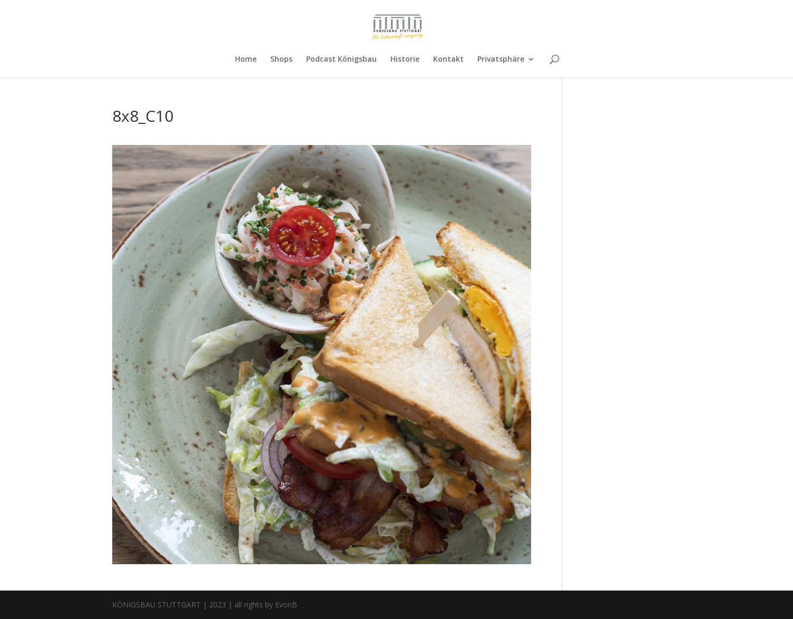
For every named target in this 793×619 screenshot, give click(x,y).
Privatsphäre (500, 59)
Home (246, 59)
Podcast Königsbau (341, 59)
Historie (404, 59)
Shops (281, 59)
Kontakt (448, 59)
